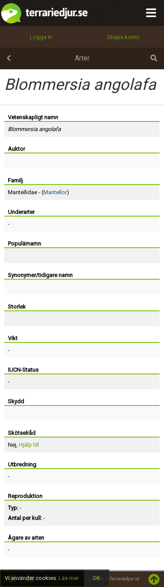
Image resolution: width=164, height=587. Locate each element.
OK (96, 578)
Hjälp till (29, 444)
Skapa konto (123, 37)
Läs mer (69, 578)
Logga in (41, 37)
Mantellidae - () (38, 192)
